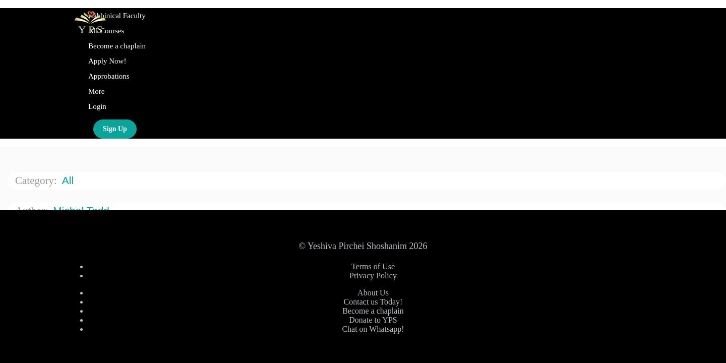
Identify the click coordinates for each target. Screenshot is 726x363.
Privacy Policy (373, 275)
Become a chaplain (117, 46)
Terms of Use (373, 266)
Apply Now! (107, 61)
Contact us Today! (373, 301)
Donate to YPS (373, 320)
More (97, 91)
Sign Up (115, 129)
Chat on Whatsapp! (373, 329)
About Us (373, 292)
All (69, 180)
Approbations (109, 76)
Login (97, 106)
